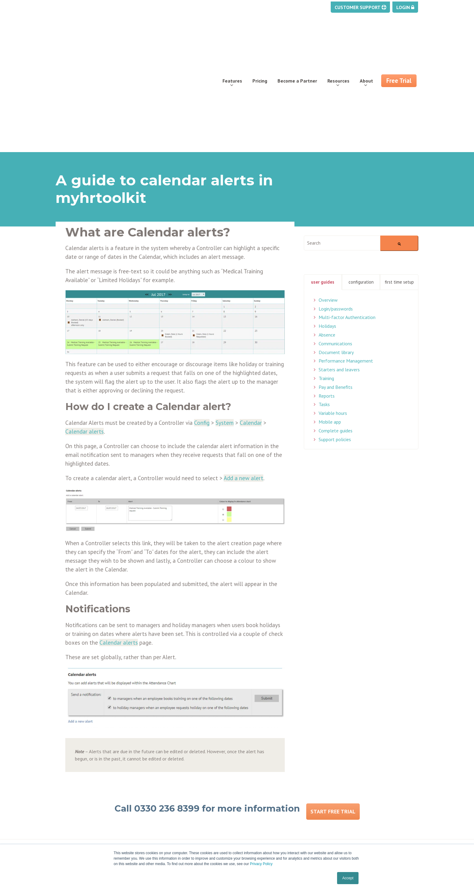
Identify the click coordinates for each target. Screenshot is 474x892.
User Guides (322, 187)
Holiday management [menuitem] (79, 778)
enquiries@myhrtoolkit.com (370, 783)
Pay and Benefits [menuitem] (74, 814)
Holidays (327, 231)
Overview (328, 205)
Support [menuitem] (250, 778)
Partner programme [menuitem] (171, 792)
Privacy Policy (261, 864)
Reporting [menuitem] (66, 821)
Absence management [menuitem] (80, 785)
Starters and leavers (339, 275)
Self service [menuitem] (68, 836)
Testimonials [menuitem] (163, 828)
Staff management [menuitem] (77, 807)
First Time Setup (399, 187)
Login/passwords (336, 214)
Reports (327, 301)
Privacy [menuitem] (249, 799)
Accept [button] (347, 878)
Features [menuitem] (232, 35)
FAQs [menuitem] (154, 821)
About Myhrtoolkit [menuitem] (169, 778)
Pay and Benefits (335, 292)
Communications (335, 249)
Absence (327, 240)
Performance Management (346, 266)
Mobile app (330, 327)
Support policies (335, 344)
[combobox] (342, 148)
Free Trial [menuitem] (398, 35)
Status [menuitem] (249, 792)
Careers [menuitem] (157, 814)
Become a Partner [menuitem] (297, 35)
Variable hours (333, 318)
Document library (336, 257)
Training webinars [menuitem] (261, 785)
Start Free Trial (333, 714)
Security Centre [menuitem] (72, 828)
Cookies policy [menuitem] (257, 807)
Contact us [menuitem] (160, 799)
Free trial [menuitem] (159, 785)
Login (405, 7)
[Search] (399, 148)
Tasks (324, 310)
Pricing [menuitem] (259, 35)
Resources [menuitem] (338, 35)
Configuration (361, 187)
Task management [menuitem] (76, 799)
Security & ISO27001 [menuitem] (171, 836)
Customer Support (360, 7)
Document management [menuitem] (82, 792)
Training (326, 283)
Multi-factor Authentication (347, 223)
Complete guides (335, 336)
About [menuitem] (366, 35)
